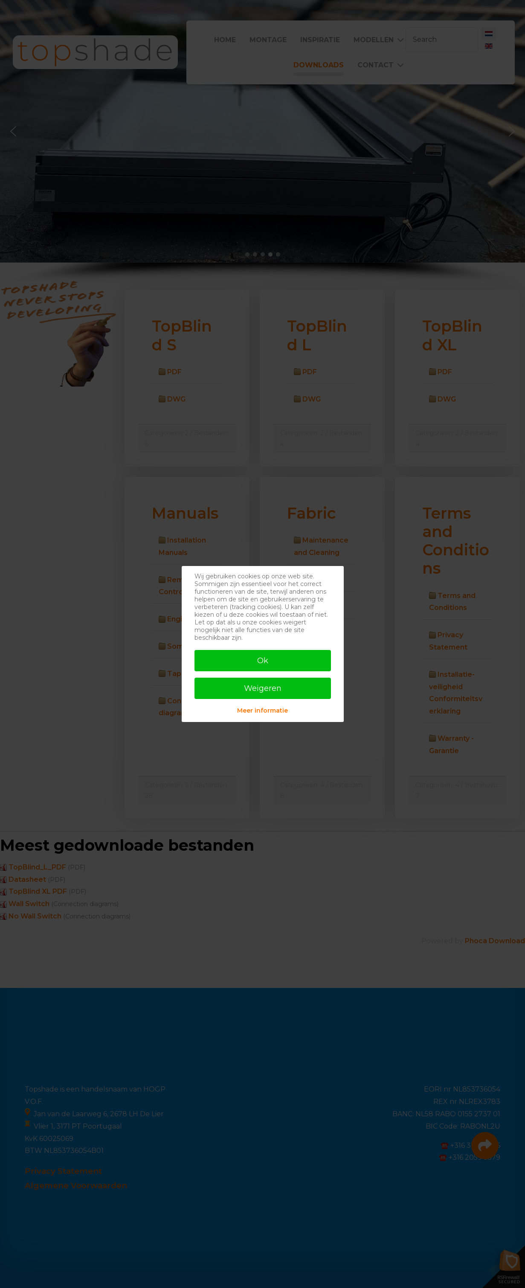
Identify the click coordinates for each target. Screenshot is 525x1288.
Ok (262, 660)
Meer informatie (262, 710)
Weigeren (262, 688)
